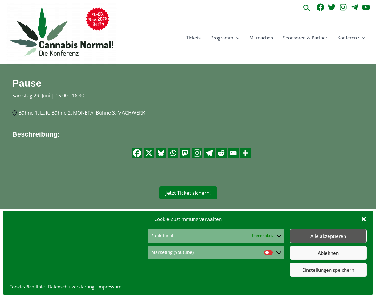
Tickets (197, 38)
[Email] (233, 153)
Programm (227, 37)
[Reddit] (221, 153)
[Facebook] (320, 7)
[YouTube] (366, 7)
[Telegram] (354, 7)
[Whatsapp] (173, 153)
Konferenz (351, 37)
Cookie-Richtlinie (27, 287)
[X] (149, 153)
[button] (364, 219)
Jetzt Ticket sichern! (188, 193)
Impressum (109, 287)
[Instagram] (343, 7)
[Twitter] (332, 7)
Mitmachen (263, 38)
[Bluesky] (161, 153)
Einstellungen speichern (328, 270)
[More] (245, 153)
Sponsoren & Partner (306, 38)
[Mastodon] (185, 153)
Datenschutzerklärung (71, 287)
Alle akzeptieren (328, 236)
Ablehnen (328, 253)
